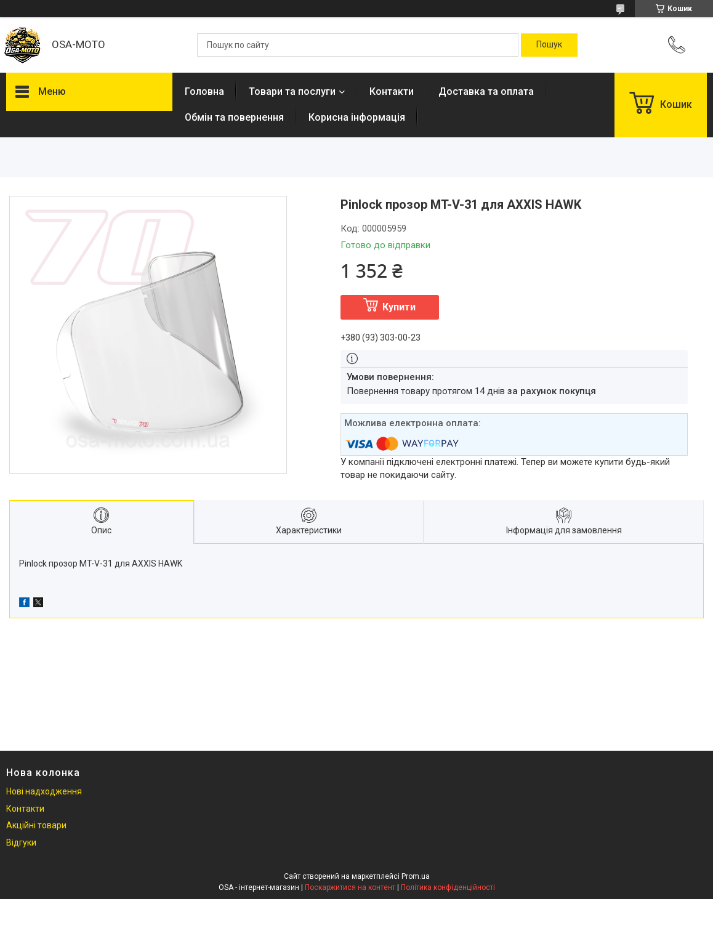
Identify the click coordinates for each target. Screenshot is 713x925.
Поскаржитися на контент (350, 887)
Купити (399, 307)
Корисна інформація (356, 117)
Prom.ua (415, 876)
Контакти (391, 91)
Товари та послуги (292, 91)
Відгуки (21, 842)
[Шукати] (549, 45)
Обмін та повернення (234, 117)
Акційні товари (36, 825)
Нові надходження (44, 791)
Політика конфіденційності (448, 887)
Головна (204, 91)
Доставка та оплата (486, 91)
